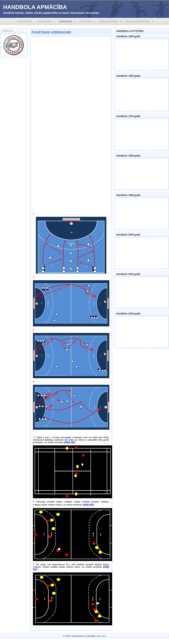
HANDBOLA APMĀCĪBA (35, 7)
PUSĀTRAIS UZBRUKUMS (51, 32)
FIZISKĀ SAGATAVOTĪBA (137, 21)
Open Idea (101, 636)
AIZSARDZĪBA (44, 21)
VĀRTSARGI (86, 21)
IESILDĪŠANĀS (24, 21)
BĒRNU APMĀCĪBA (108, 21)
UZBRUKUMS (65, 21)
